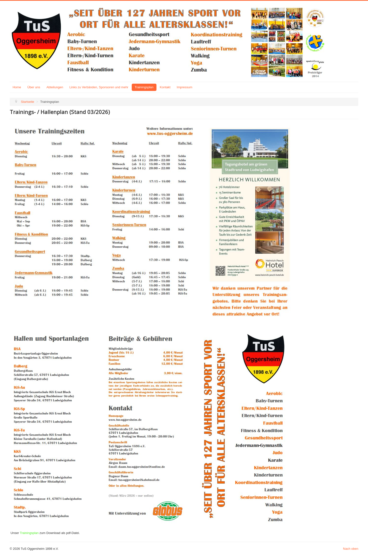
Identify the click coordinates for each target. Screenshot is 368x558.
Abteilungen (54, 87)
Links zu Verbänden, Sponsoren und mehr (98, 87)
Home (17, 87)
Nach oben (350, 548)
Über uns (33, 87)
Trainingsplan (144, 87)
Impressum (184, 87)
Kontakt (165, 87)
